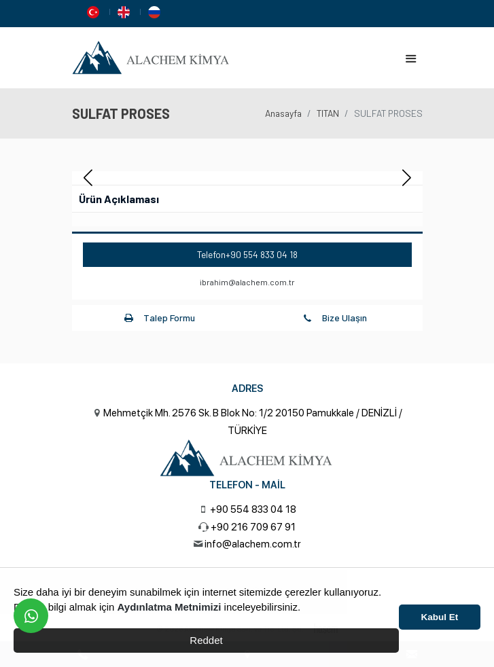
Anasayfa (283, 113)
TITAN (328, 113)
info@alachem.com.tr (253, 544)
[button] (407, 178)
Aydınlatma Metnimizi (170, 607)
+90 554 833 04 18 (262, 254)
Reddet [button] (206, 640)
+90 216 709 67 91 (253, 527)
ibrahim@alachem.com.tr (247, 282)
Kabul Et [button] (440, 617)
